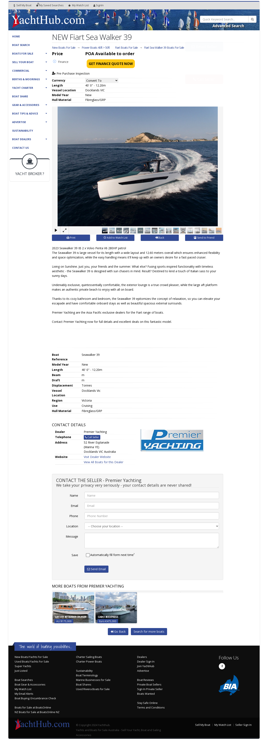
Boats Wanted (146, 694)
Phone (73, 516)
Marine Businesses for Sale (93, 680)
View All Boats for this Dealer (103, 462)
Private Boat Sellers (149, 684)
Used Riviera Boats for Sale (93, 689)
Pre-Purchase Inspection (71, 73)
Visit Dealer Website (97, 457)
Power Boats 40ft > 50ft (96, 48)
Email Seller (204, 56)
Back (159, 237)
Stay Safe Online (147, 703)
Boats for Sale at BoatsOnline (33, 707)
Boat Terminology (87, 675)
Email (74, 506)
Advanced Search (228, 25)
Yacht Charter (22, 88)
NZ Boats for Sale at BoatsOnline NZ (37, 712)
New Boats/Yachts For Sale (31, 657)
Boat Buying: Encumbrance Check (35, 698)
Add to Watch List (115, 237)
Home (16, 36)
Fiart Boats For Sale (126, 48)
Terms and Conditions (151, 707)
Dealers (142, 657)
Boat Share (20, 96)
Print (71, 237)
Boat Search (21, 45)
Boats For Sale (22, 53)
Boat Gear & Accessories (30, 684)
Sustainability (22, 130)
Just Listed (21, 671)
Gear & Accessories (25, 105)
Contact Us (20, 148)
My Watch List (23, 689)
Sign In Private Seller (150, 689)
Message (72, 536)
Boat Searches (24, 680)
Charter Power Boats (89, 661)
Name (74, 495)
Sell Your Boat (23, 62)
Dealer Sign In (146, 661)
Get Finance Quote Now (111, 63)
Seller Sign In (243, 725)
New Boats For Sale (63, 48)
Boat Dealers (21, 139)
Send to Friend (204, 237)
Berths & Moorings (26, 79)
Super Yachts (23, 666)
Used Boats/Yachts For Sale (32, 661)
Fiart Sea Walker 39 (164, 48)
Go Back (118, 631)
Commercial (20, 70)
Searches (50, 5)
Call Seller (204, 69)
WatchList (78, 5)
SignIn (98, 5)
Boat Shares (83, 684)
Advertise (19, 122)
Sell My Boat (22, 5)
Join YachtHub (145, 666)
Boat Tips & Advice (25, 113)
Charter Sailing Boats (89, 657)
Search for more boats (149, 631)
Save (75, 555)
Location (72, 526)
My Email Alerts (24, 694)
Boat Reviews (145, 680)
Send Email (96, 569)
